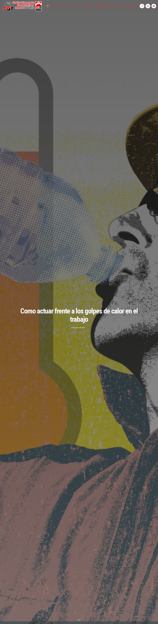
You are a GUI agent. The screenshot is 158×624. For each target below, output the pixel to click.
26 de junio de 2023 (78, 328)
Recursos (87, 6)
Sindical (63, 6)
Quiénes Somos (103, 6)
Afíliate (129, 6)
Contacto (118, 6)
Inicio (51, 6)
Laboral (75, 6)
